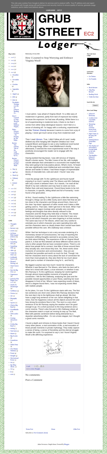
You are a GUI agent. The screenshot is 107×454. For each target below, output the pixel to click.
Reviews (12, 228)
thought (12, 356)
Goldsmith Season (13, 258)
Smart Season (14, 266)
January (15, 183)
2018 (12, 194)
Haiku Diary (14, 345)
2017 (12, 197)
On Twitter (92, 76)
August (15, 94)
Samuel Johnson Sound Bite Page (94, 141)
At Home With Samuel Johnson (14, 235)
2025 (12, 60)
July (14, 97)
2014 (12, 206)
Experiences (14, 274)
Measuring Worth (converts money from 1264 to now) (92, 127)
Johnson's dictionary (92, 115)
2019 (12, 192)
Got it (59, 10)
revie (11, 374)
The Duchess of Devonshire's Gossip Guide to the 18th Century (93, 149)
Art (11, 296)
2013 (12, 209)
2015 (12, 203)
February (15, 178)
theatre (12, 334)
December (16, 75)
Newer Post (29, 429)
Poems (12, 353)
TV (11, 369)
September (16, 89)
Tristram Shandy (39, 130)
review (32, 369)
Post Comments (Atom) (41, 433)
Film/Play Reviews (92, 91)
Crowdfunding (14, 310)
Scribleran (13, 291)
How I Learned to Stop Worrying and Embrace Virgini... (15, 121)
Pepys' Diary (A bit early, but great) (93, 135)
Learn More (50, 10)
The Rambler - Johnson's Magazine (93, 157)
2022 (12, 69)
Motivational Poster (14, 359)
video (12, 250)
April (14, 172)
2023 (12, 66)
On (11, 362)
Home (53, 429)
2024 (12, 63)
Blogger (66, 444)
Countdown (14, 340)
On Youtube (92, 79)
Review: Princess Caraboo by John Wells (15, 162)
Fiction (12, 293)
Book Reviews (93, 88)
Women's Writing (13, 262)
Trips (12, 239)
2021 (12, 72)
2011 (12, 215)
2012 (12, 212)
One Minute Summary (14, 350)
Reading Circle (93, 94)
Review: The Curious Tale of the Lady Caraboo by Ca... (15, 149)
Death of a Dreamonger (14, 286)
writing (12, 328)
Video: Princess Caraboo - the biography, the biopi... (15, 135)
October (15, 84)
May (14, 169)
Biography (13, 298)
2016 (12, 200)
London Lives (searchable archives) (93, 120)
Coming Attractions (13, 319)
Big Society (14, 336)
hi (11, 372)
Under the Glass (13, 254)
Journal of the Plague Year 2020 (14, 280)
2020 (12, 188)
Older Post (76, 429)
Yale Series (13, 331)
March (15, 175)
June (14, 100)
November (16, 80)
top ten (12, 303)
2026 (12, 57)
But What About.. (13, 366)
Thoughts (37, 369)
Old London (14, 314)
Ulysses (39, 139)
